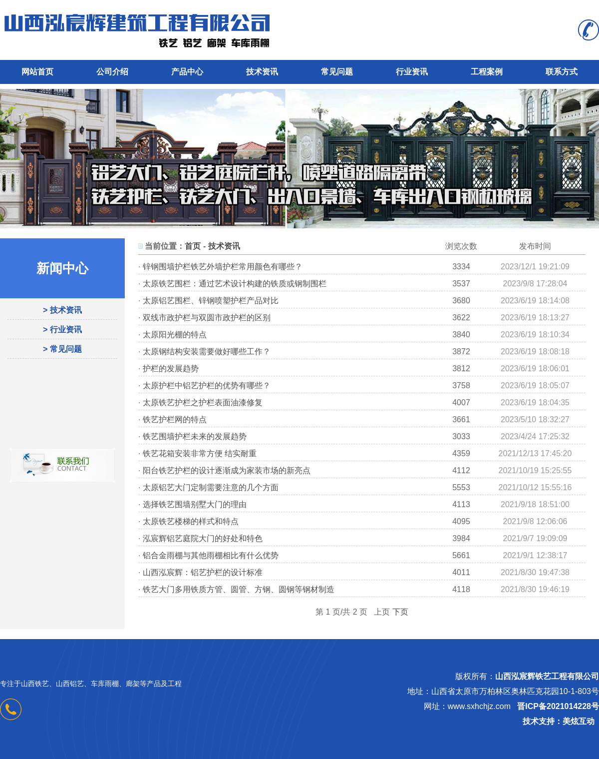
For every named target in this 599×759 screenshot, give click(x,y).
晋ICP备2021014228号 (558, 706)
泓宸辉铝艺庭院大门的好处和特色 (203, 538)
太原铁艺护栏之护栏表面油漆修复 (203, 402)
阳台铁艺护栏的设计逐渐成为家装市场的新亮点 (226, 470)
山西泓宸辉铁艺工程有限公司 (547, 676)
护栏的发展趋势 (171, 368)
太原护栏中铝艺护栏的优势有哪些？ (207, 385)
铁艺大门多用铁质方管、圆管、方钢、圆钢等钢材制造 (238, 589)
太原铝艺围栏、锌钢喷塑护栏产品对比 (211, 300)
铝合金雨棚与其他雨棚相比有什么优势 (211, 555)
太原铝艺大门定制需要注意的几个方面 (211, 487)
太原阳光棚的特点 (175, 334)
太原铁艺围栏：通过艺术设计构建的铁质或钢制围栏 (234, 283)
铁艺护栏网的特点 (175, 419)
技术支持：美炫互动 (559, 721)
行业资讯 (412, 71)
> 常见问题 (62, 349)
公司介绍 (112, 71)
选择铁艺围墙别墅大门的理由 (195, 504)
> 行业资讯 (62, 329)
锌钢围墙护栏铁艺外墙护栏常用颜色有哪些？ (222, 266)
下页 (400, 612)
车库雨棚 (105, 684)
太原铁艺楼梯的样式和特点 (191, 521)
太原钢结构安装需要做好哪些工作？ (207, 351)
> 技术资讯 (62, 310)
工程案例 (487, 71)
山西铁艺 (35, 684)
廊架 (133, 684)
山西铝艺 (70, 684)
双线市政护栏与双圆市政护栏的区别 (207, 317)
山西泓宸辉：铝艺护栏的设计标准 (203, 572)
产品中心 (187, 71)
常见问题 (337, 71)
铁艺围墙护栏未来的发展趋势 (195, 436)
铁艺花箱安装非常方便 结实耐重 (200, 453)
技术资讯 (262, 71)
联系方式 (562, 71)
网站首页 (37, 71)
